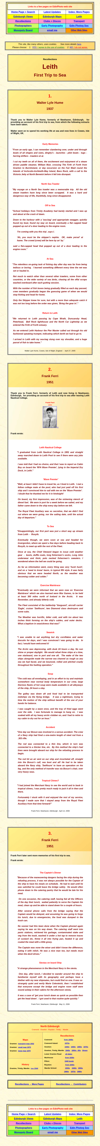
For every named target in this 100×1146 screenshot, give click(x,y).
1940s (68, 1040)
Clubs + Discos (52, 21)
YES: (48, 47)
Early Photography (52, 25)
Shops (85, 1050)
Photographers (23, 25)
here (79, 44)
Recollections (23, 21)
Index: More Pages (79, 12)
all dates (68, 1054)
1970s (67, 1043)
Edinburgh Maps (52, 16)
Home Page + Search (23, 12)
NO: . (79, 47)
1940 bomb (69, 1061)
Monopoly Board (23, 30)
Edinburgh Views (23, 16)
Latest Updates (52, 12)
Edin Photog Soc (79, 25)
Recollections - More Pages (29, 1084)
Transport (79, 21)
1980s (79, 1072)
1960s (66, 1072)
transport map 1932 (26, 1044)
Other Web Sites (79, 30)
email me (52, 30)
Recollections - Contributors (71, 1084)
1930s (67, 1047)
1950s (79, 1047)
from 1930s (69, 1058)
